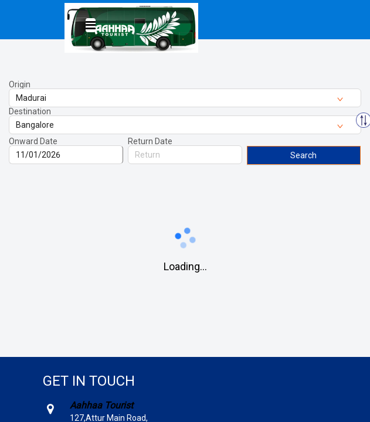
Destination (30, 111)
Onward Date (33, 141)
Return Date (150, 141)
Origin (19, 84)
